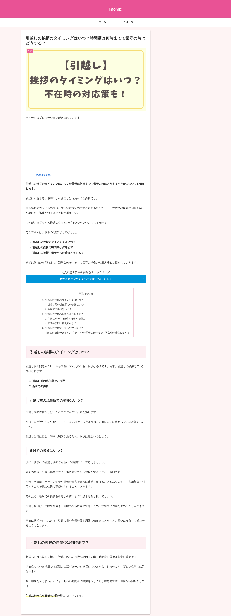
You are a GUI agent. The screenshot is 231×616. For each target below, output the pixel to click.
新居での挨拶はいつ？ (60, 310)
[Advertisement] (86, 146)
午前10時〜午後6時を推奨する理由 (67, 319)
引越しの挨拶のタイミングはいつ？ (64, 300)
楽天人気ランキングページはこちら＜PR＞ (85, 278)
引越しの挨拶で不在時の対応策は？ (64, 329)
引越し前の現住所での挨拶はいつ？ (67, 305)
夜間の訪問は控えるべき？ (62, 324)
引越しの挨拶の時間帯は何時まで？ (64, 314)
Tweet (37, 174)
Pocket (46, 174)
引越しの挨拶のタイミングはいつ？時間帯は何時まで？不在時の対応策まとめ (87, 334)
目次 (81, 293)
